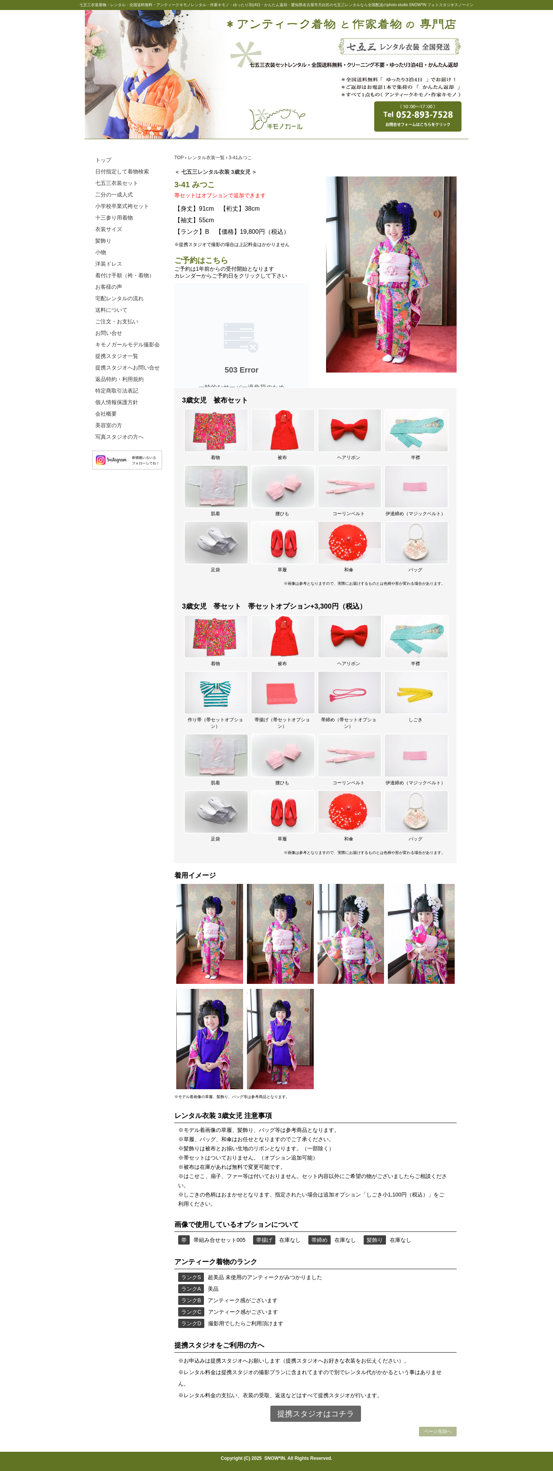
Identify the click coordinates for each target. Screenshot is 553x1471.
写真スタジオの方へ (119, 437)
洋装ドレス (108, 264)
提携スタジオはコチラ (315, 1413)
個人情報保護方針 (116, 402)
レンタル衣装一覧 (207, 157)
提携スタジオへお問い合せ (127, 367)
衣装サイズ (108, 229)
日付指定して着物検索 (122, 171)
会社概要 (106, 414)
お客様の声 (108, 287)
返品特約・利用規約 (119, 379)
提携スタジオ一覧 (116, 356)
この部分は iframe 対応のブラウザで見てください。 (241, 335)
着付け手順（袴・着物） (124, 275)
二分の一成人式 (114, 194)
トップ (103, 160)
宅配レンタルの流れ (119, 298)
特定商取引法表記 (116, 391)
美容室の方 (108, 425)
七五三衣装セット (116, 183)
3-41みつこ (240, 157)
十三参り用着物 (114, 218)
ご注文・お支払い (116, 321)
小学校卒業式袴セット (122, 206)
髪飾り (103, 241)
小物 (100, 252)
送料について (111, 310)
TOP (179, 157)
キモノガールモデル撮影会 (127, 344)
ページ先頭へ (438, 1431)
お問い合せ (108, 333)
